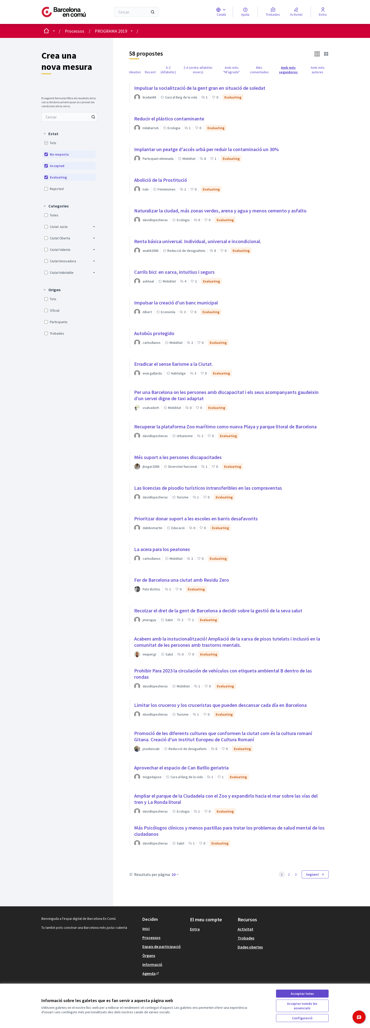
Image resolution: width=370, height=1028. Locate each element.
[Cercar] (136, 12)
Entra (195, 929)
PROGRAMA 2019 (111, 31)
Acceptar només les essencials (302, 1005)
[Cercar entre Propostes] (69, 117)
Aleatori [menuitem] (135, 72)
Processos (74, 31)
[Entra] (323, 12)
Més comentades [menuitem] (259, 69)
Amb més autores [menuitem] (318, 69)
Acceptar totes (302, 993)
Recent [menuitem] (150, 72)
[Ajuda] (245, 12)
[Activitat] (296, 12)
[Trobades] (273, 12)
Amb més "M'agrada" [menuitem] (231, 69)
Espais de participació (161, 946)
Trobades (246, 937)
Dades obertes (250, 946)
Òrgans (148, 955)
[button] (50, 134)
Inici (146, 928)
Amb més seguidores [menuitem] (288, 69)
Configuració (302, 1018)
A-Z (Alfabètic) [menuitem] (168, 69)
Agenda (151, 973)
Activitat (245, 929)
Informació (152, 964)
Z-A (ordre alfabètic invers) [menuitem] (198, 69)
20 (176, 874)
